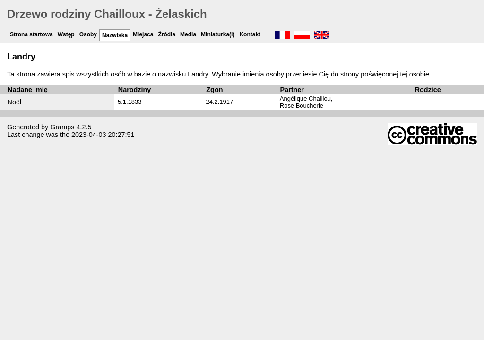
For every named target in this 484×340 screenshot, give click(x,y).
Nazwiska (115, 35)
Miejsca (143, 34)
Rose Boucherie (301, 105)
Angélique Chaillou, (306, 98)
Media (188, 34)
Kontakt (249, 34)
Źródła (166, 34)
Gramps (62, 127)
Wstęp (66, 34)
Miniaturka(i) (217, 34)
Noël (15, 102)
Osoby (88, 34)
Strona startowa (31, 34)
